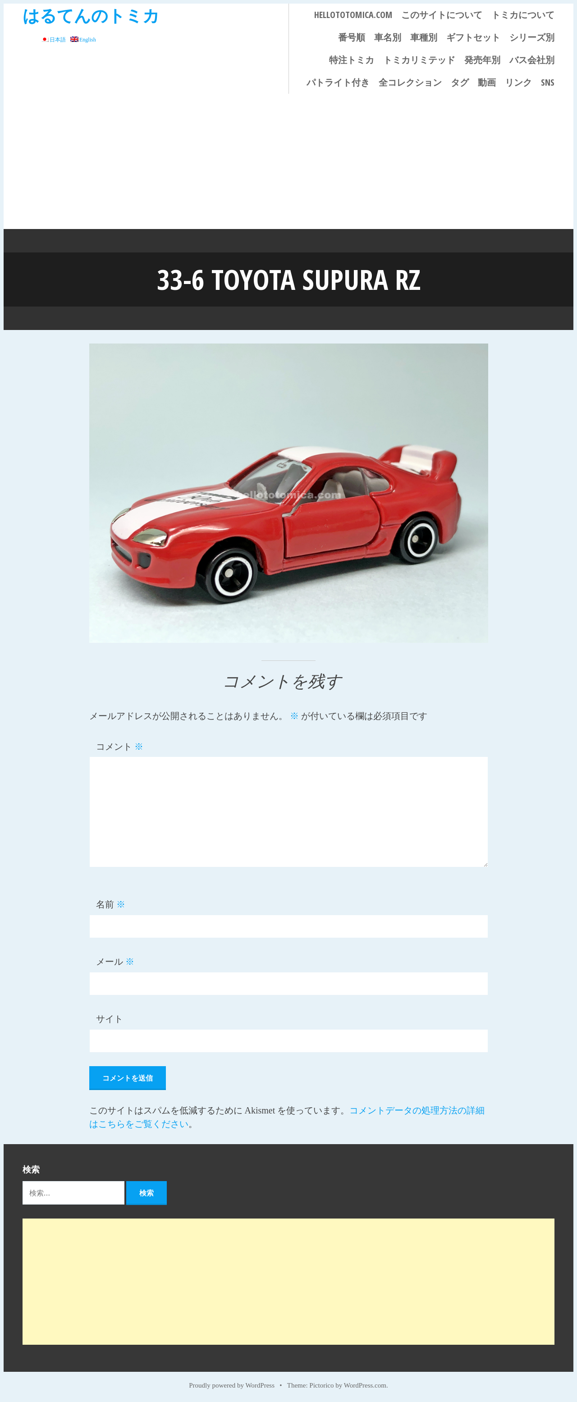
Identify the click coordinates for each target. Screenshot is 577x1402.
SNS (547, 82)
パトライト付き (338, 82)
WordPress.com (365, 1384)
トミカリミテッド (419, 60)
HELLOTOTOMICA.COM (353, 15)
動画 (487, 82)
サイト (109, 1018)
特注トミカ (351, 60)
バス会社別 (531, 60)
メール (115, 961)
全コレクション (410, 82)
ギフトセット (473, 37)
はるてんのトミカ (91, 15)
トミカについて (522, 15)
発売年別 (482, 60)
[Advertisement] (288, 161)
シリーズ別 (531, 37)
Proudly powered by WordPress (232, 1384)
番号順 (351, 37)
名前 (110, 904)
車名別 (387, 37)
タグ (460, 82)
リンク (518, 82)
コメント (119, 746)
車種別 (423, 37)
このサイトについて (441, 15)
